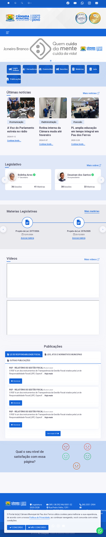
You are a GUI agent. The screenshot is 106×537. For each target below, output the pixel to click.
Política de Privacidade (39, 517)
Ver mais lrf (53, 433)
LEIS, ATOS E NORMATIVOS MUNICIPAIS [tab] (63, 354)
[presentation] (5, 180)
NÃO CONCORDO (37, 527)
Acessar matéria (27, 238)
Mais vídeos (91, 259)
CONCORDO (16, 527)
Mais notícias (91, 93)
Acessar (15, 381)
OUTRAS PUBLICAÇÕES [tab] (18, 360)
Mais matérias (91, 211)
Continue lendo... (14, 141)
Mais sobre (94, 165)
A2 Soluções (43, 533)
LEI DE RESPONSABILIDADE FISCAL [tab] (23, 354)
